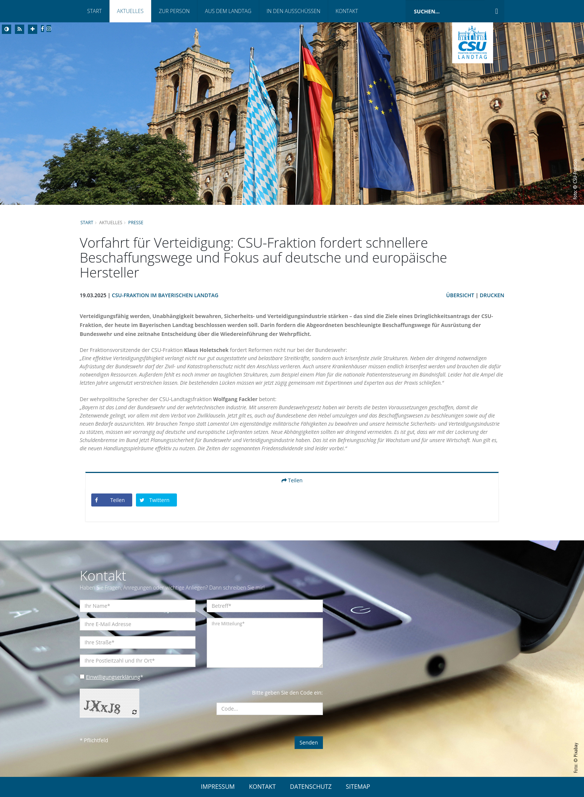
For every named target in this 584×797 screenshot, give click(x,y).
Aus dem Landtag (228, 11)
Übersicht (460, 295)
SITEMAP (358, 786)
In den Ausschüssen (293, 11)
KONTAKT (262, 786)
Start (94, 11)
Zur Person (174, 11)
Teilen (292, 480)
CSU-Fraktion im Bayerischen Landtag (165, 295)
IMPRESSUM (218, 786)
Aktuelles (130, 11)
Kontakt (347, 11)
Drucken (492, 295)
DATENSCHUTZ (311, 786)
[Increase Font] (32, 29)
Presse (136, 222)
